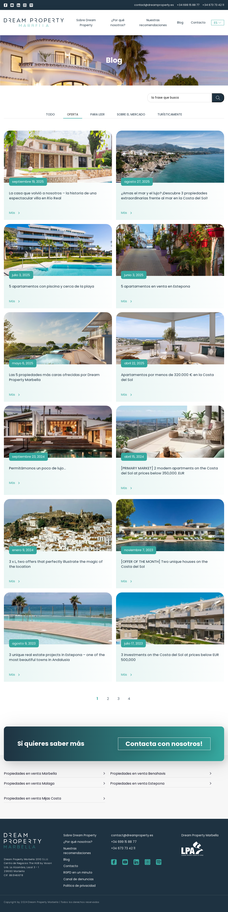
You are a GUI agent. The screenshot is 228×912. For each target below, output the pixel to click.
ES (217, 22)
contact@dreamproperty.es (154, 5)
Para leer (97, 114)
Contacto (198, 22)
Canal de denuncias (78, 879)
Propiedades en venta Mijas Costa (54, 798)
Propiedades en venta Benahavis (160, 773)
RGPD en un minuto (77, 872)
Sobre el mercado (131, 114)
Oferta (72, 114)
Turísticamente (169, 114)
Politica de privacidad (79, 885)
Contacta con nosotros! (164, 743)
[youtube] (12, 5)
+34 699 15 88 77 (188, 5)
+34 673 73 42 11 (213, 5)
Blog (180, 22)
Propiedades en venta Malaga (54, 783)
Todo (50, 114)
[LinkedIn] (18, 5)
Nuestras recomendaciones (153, 22)
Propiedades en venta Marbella (54, 773)
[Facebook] (5, 5)
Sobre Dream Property (86, 22)
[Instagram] (25, 5)
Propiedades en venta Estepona (160, 783)
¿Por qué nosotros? (117, 22)
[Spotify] (31, 5)
